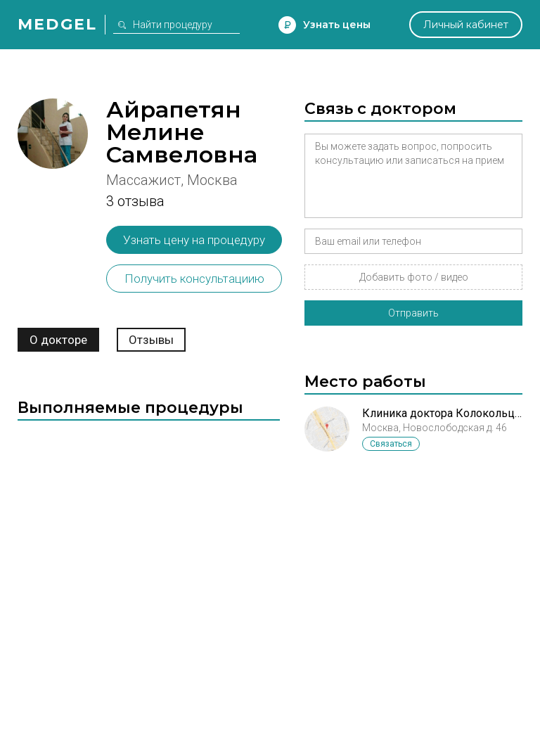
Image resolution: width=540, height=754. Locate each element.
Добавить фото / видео (413, 277)
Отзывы (151, 340)
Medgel (57, 24)
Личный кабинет (465, 24)
